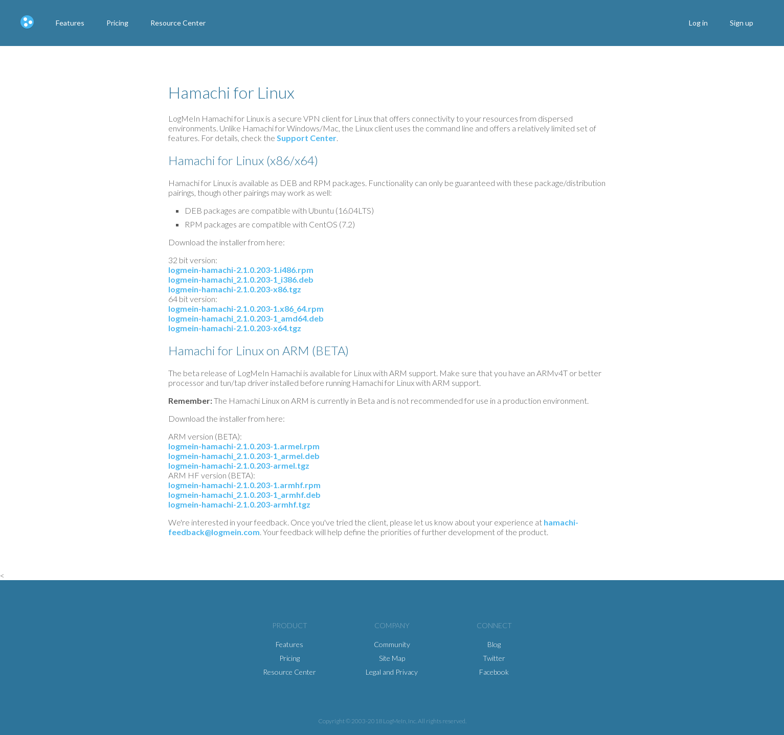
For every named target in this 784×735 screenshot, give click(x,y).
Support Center (307, 138)
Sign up (741, 22)
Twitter (494, 658)
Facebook (494, 672)
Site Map (392, 658)
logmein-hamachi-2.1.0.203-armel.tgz (238, 465)
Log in (698, 22)
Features (70, 22)
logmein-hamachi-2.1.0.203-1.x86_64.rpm (246, 308)
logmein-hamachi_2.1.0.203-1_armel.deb (244, 456)
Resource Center (178, 22)
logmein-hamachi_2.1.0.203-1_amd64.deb (246, 318)
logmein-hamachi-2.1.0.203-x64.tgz (234, 328)
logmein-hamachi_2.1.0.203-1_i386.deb (240, 279)
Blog (494, 644)
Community (392, 644)
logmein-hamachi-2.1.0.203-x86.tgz (234, 289)
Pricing (117, 22)
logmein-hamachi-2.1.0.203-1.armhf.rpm (244, 485)
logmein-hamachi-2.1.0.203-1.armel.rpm (244, 446)
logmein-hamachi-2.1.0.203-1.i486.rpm (240, 269)
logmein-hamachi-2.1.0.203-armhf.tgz (239, 504)
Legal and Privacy (392, 672)
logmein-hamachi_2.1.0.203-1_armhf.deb (244, 494)
